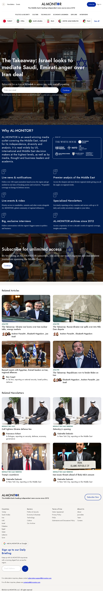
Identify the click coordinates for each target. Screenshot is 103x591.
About (79, 512)
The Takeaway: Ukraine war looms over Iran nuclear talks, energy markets (24, 328)
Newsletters (10, 4)
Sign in (99, 4)
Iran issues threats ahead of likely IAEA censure (73, 474)
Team (79, 517)
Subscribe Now (93, 497)
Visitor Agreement (58, 512)
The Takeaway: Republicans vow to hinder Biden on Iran (75, 374)
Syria (3, 537)
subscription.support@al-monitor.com (39, 578)
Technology (46, 14)
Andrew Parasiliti (19, 333)
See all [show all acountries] (96, 21)
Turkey (4, 512)
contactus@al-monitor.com (31, 582)
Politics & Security (22, 14)
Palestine (4, 526)
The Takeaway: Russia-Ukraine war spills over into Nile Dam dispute (77, 328)
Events (18, 4)
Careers (79, 520)
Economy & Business (60, 14)
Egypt (3, 529)
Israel (3, 523)
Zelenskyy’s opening (62, 429)
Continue (7, 265)
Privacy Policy (56, 515)
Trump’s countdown (10, 474)
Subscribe (91, 4)
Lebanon (4, 535)
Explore (74, 14)
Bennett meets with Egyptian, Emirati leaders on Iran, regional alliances (25, 371)
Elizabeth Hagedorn (35, 333)
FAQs (54, 517)
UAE (3, 520)
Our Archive (31, 523)
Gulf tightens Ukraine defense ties (17, 429)
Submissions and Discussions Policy (63, 520)
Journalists (80, 515)
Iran (3, 517)
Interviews (84, 14)
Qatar (4, 532)
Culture (35, 14)
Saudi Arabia (6, 515)
